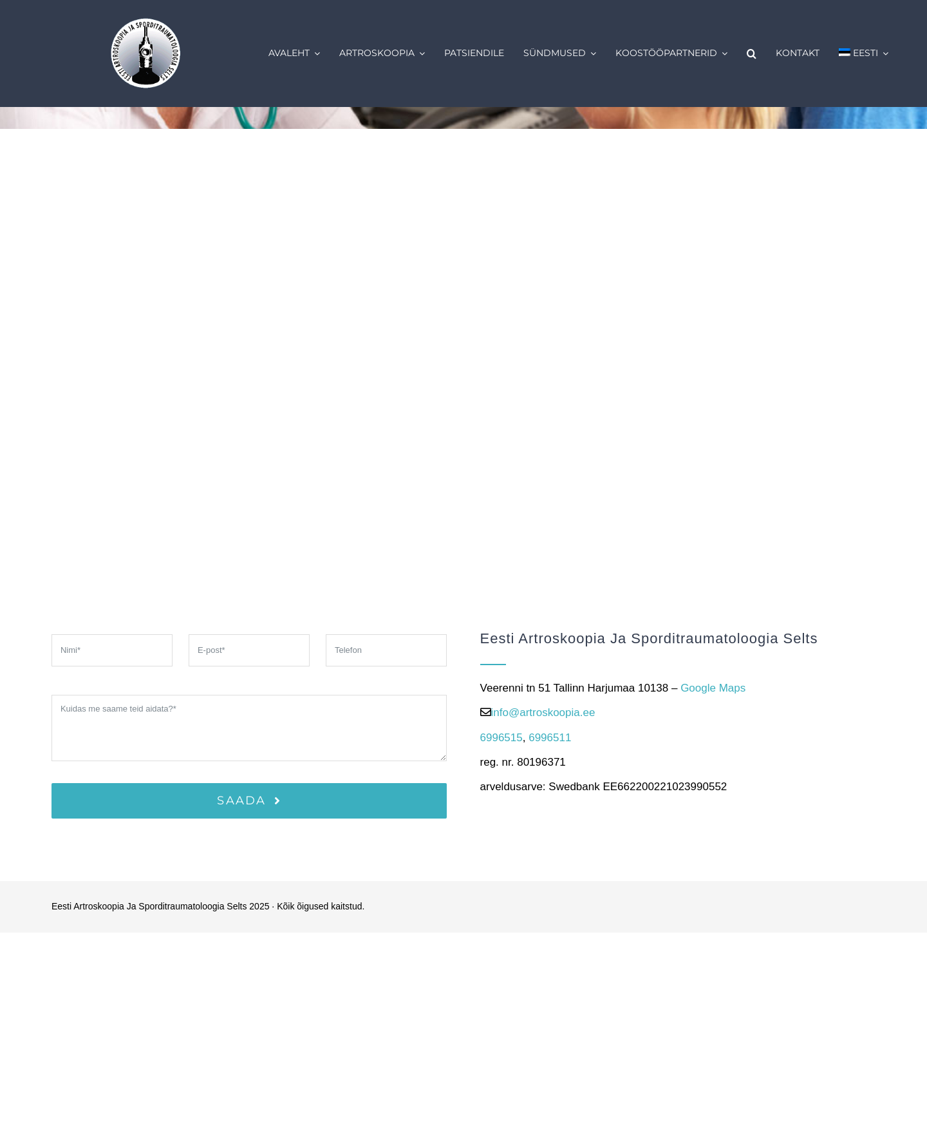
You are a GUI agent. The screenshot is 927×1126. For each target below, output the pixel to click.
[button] (751, 53)
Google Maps (712, 688)
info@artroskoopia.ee (543, 712)
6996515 (501, 738)
